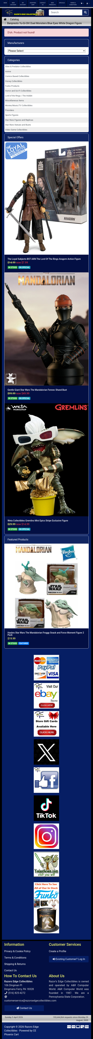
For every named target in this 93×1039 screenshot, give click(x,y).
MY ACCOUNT (23, 3)
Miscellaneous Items (14, 100)
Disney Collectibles (13, 81)
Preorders (9, 110)
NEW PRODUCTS (52, 3)
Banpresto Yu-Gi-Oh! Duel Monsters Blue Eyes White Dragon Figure (44, 23)
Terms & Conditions (15, 957)
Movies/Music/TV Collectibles (18, 105)
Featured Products (18, 539)
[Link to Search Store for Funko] (46, 907)
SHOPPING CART (33, 3)
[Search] (65, 12)
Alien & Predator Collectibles (18, 66)
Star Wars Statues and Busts (18, 125)
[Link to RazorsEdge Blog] (46, 808)
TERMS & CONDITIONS (73, 3)
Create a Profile (57, 951)
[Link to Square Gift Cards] (46, 724)
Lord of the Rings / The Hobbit (18, 96)
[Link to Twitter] (46, 752)
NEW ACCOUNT (13, 3)
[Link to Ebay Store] (46, 696)
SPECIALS (62, 3)
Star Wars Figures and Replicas (19, 120)
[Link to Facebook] (46, 780)
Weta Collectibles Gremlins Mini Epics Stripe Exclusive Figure (38, 521)
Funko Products (12, 86)
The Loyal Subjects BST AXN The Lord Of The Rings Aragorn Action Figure (44, 259)
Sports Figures (11, 115)
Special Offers (15, 137)
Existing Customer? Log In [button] (69, 959)
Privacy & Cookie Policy (17, 951)
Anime (8, 71)
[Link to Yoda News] (46, 864)
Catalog (14, 19)
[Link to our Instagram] (46, 836)
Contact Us (10, 970)
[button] (82, 3)
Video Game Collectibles (16, 130)
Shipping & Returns (15, 964)
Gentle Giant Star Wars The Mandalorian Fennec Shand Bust (37, 390)
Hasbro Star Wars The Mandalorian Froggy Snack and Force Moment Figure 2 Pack (46, 634)
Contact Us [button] (24, 1008)
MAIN (5, 3)
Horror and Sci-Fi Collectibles (18, 91)
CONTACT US (43, 3)
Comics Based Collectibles (17, 76)
